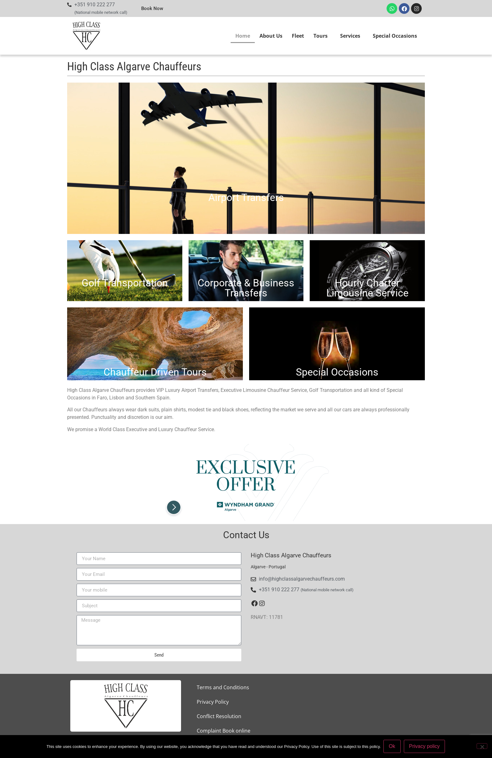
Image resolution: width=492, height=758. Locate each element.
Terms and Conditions (223, 687)
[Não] (482, 746)
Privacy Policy (213, 701)
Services (351, 35)
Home (242, 35)
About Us (270, 35)
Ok (392, 746)
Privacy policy (424, 746)
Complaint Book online (223, 730)
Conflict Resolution (219, 716)
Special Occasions (395, 35)
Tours (322, 35)
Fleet (298, 35)
